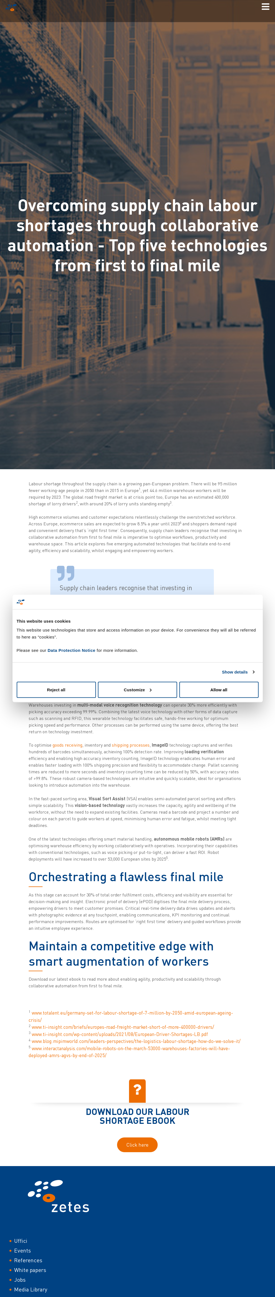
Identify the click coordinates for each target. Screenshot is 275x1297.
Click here (137, 1145)
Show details (235, 672)
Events (22, 1250)
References (28, 1260)
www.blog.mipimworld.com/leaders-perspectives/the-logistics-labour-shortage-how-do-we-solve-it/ (136, 1041)
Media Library (30, 1289)
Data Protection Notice (71, 650)
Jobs (20, 1279)
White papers (30, 1269)
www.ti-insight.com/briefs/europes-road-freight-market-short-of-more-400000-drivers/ (123, 1027)
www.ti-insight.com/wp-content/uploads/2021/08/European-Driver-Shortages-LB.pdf (120, 1034)
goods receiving (67, 745)
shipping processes (131, 745)
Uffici (20, 1240)
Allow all (218, 689)
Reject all (56, 689)
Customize (138, 689)
